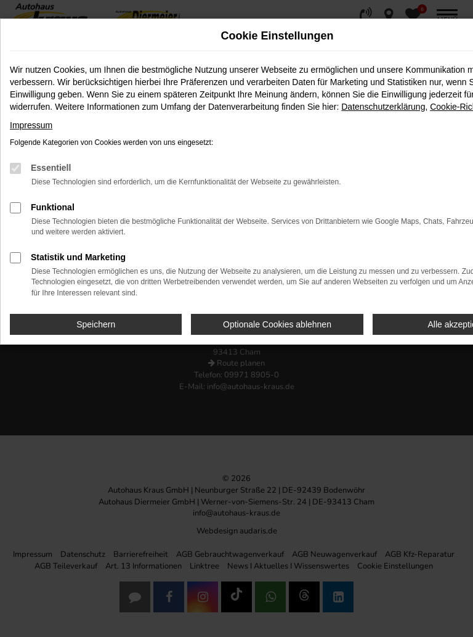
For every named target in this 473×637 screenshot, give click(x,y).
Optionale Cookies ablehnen (277, 324)
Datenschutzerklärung (383, 107)
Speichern (95, 324)
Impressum (31, 125)
